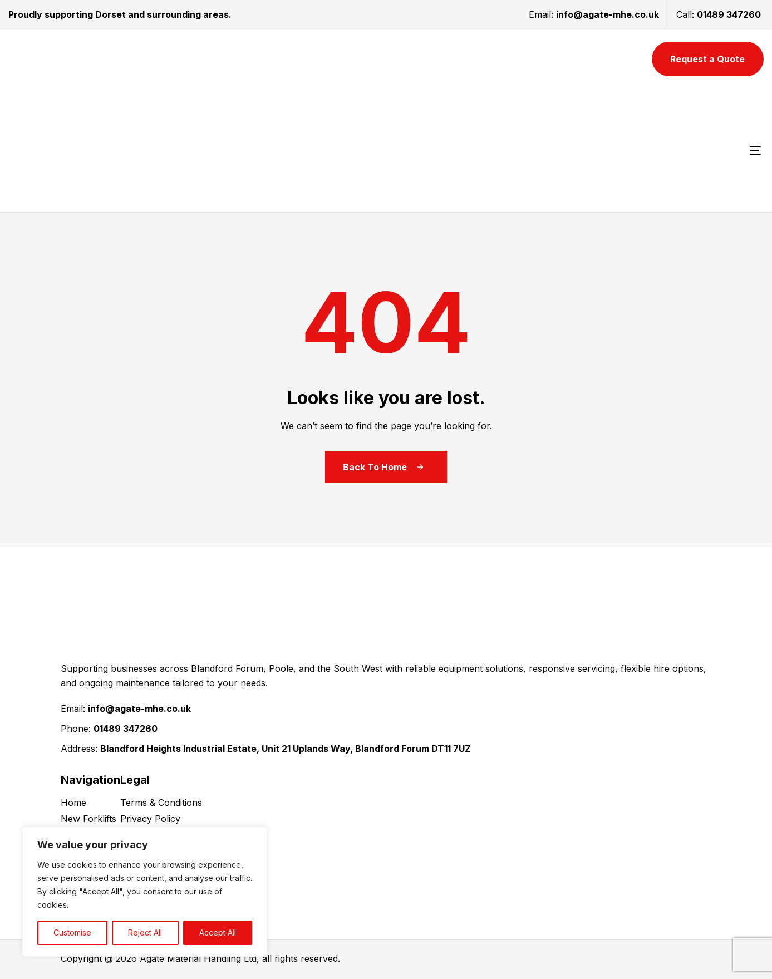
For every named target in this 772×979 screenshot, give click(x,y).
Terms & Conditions (161, 802)
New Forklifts (88, 818)
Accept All (217, 932)
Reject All (145, 932)
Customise (72, 932)
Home (73, 802)
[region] (144, 892)
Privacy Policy (150, 818)
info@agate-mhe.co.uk (607, 14)
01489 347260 (729, 14)
